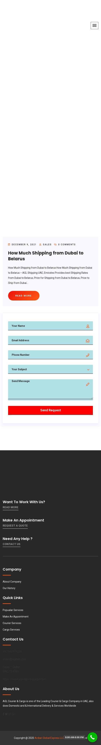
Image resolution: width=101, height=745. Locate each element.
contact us (11, 544)
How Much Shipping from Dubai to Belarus (46, 256)
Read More (10, 507)
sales (47, 244)
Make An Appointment (15, 616)
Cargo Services (11, 629)
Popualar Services (13, 610)
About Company (12, 581)
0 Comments (65, 244)
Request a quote (15, 525)
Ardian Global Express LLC (49, 737)
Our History (9, 588)
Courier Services (12, 623)
